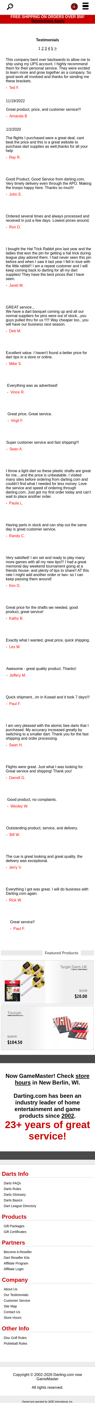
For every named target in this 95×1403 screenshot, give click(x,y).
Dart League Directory (20, 1206)
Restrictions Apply (48, 21)
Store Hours (13, 1318)
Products (14, 1217)
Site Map (10, 1306)
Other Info (15, 1328)
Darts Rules (12, 1189)
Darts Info (15, 1174)
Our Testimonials (16, 1295)
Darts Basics (13, 1200)
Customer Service (17, 1300)
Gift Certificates (15, 1232)
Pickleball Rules (15, 1343)
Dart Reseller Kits (17, 1258)
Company (15, 1280)
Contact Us (12, 1312)
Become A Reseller (18, 1252)
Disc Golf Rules (15, 1338)
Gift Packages (14, 1226)
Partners (13, 1242)
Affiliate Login (14, 1269)
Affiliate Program (16, 1263)
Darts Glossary (15, 1194)
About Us (11, 1289)
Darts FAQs (12, 1183)
